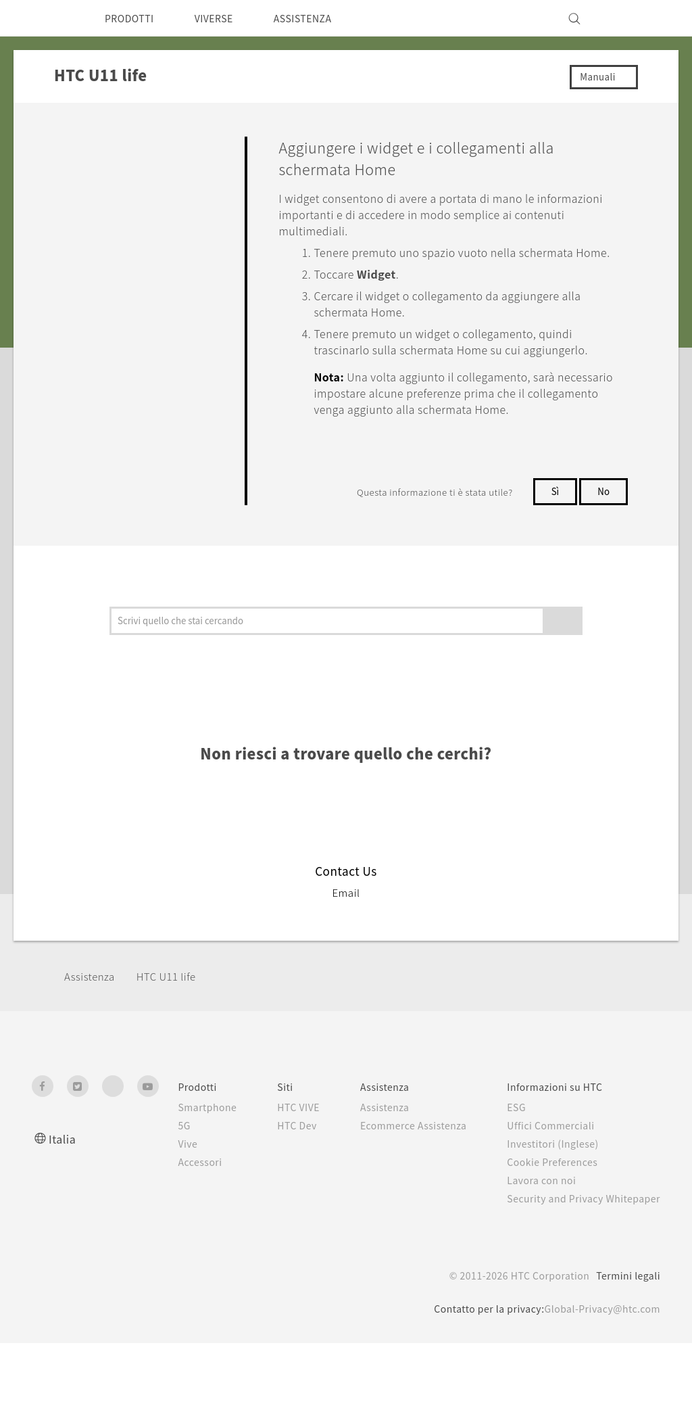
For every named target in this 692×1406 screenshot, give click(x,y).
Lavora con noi (543, 1229)
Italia (62, 1187)
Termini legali (627, 1338)
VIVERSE (224, 18)
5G (172, 1174)
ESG (517, 1156)
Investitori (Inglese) (556, 1192)
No (603, 539)
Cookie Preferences (556, 1210)
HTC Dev (291, 1188)
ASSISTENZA (321, 18)
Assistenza (92, 1024)
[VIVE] (642, 18)
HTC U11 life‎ (172, 1024)
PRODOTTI (133, 18)
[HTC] (48, 18)
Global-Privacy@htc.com (598, 1371)
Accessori (190, 1210)
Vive (176, 1192)
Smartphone (197, 1156)
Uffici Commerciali (553, 1174)
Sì (553, 539)
